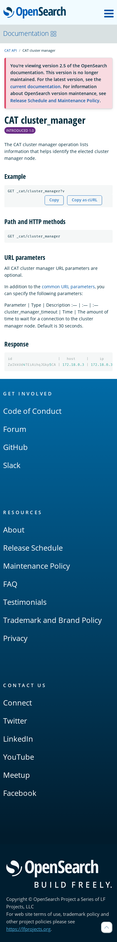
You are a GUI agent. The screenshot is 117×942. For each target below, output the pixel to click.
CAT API (10, 50)
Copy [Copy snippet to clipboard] (54, 200)
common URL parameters (68, 286)
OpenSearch (36, 13)
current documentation (35, 86)
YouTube (18, 757)
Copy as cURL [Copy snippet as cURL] (84, 200)
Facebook (20, 793)
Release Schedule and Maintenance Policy (55, 100)
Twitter (15, 720)
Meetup (16, 775)
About (13, 529)
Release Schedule (33, 548)
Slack (12, 465)
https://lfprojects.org (28, 929)
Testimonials (24, 602)
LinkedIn (18, 739)
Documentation (30, 33)
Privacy (15, 638)
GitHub (15, 447)
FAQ (10, 584)
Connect (17, 702)
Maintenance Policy (36, 566)
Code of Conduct (32, 411)
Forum (14, 429)
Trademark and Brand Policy (52, 620)
